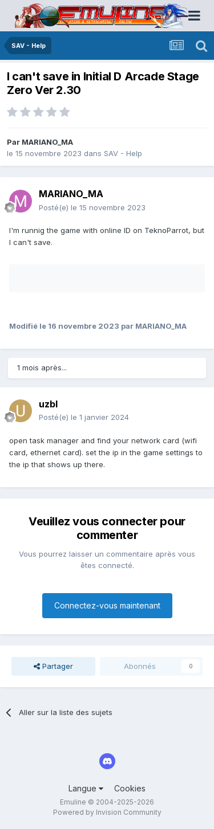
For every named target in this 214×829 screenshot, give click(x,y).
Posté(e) (92, 207)
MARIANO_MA (47, 141)
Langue (85, 788)
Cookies (130, 788)
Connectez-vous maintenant (107, 605)
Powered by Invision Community (107, 812)
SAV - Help (123, 153)
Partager (53, 666)
